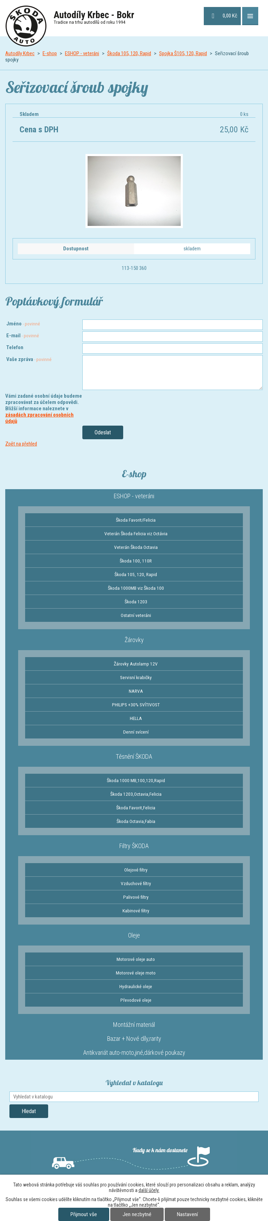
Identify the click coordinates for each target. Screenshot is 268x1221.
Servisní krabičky (136, 677)
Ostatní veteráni (136, 615)
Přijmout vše (83, 1214)
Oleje (134, 935)
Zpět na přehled (21, 444)
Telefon (14, 347)
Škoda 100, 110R (136, 561)
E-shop (50, 53)
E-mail (22, 335)
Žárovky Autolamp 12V (136, 664)
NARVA (136, 691)
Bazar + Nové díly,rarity (134, 1038)
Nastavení (187, 1214)
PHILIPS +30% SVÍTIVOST (136, 704)
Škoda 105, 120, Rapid (129, 53)
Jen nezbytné (136, 1214)
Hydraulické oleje (135, 986)
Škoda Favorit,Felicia (135, 807)
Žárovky (134, 639)
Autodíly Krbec (20, 53)
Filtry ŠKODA (134, 845)
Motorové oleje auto (136, 959)
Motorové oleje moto (136, 973)
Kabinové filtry (135, 910)
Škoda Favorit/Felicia (136, 520)
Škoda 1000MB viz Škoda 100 (136, 588)
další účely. (149, 1190)
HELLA (136, 718)
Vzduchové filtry (136, 883)
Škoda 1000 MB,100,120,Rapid (136, 780)
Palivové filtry (136, 897)
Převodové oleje (135, 1000)
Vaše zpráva (29, 359)
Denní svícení (136, 732)
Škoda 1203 (136, 601)
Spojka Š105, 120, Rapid (183, 53)
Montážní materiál (134, 1024)
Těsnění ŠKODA (134, 756)
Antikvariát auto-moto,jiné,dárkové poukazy (134, 1052)
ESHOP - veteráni (82, 53)
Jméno (23, 324)
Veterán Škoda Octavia (136, 547)
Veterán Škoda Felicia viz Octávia (136, 533)
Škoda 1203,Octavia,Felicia (136, 794)
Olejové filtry (136, 870)
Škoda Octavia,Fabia (136, 821)
